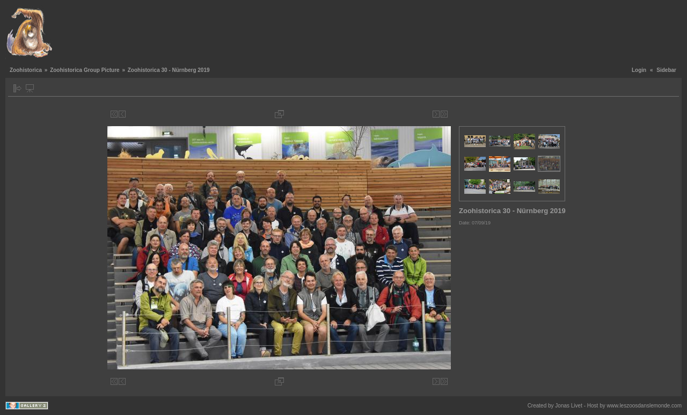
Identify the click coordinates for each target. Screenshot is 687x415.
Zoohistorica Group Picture (84, 70)
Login (639, 70)
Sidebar (666, 70)
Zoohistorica (26, 70)
